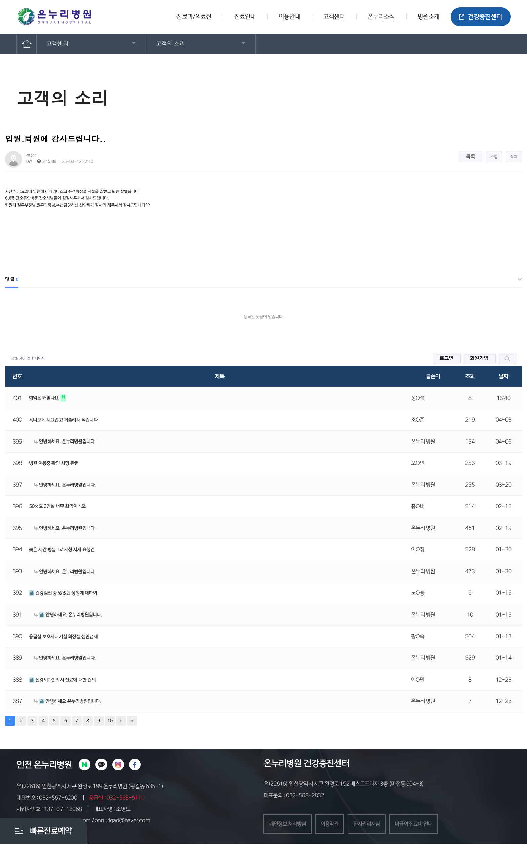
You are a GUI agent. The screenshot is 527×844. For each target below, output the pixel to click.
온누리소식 (381, 16)
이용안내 (289, 16)
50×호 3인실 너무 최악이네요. (58, 506)
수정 (494, 157)
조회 (470, 376)
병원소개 (428, 16)
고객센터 (334, 16)
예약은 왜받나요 (44, 398)
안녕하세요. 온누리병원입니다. (64, 441)
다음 (121, 721)
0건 (28, 161)
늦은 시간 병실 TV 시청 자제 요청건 (61, 549)
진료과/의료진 (193, 16)
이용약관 (332, 824)
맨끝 (132, 721)
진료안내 (245, 16)
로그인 (447, 358)
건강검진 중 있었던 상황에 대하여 (63, 593)
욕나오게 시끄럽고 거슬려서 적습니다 (63, 420)
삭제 (514, 157)
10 (110, 720)
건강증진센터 (480, 17)
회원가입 (479, 358)
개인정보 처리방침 (289, 824)
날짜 (503, 376)
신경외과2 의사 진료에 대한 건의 (62, 680)
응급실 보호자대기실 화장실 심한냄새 (63, 636)
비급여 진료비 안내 (421, 824)
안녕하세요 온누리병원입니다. (67, 701)
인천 (24, 764)
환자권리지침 (371, 824)
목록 (470, 156)
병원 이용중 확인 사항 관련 (53, 463)
